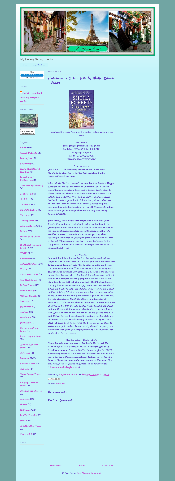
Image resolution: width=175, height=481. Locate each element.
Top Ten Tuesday (28, 416)
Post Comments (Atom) (89, 473)
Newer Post (56, 465)
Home (25, 65)
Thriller (23, 405)
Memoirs (24, 302)
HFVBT (23, 254)
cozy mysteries (28, 227)
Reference (25, 354)
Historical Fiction (28, 264)
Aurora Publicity (28, 154)
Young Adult (26, 435)
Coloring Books (28, 221)
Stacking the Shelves (31, 391)
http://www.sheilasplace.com (64, 367)
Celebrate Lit (26, 194)
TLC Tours (25, 410)
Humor (23, 270)
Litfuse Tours (27, 286)
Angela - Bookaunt (32, 92)
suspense (25, 400)
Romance (60, 383)
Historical (25, 259)
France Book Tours (30, 237)
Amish (23, 148)
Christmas (25, 216)
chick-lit (24, 200)
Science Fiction (27, 364)
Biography (25, 164)
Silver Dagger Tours (30, 375)
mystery (24, 313)
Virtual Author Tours (30, 427)
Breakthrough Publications (27, 180)
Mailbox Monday (29, 297)
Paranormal (26, 323)
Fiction (23, 232)
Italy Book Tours (28, 281)
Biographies (26, 159)
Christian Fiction (28, 210)
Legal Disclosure (39, 65)
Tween (23, 421)
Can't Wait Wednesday (31, 186)
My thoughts (26, 307)
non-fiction (25, 318)
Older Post (107, 465)
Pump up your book (30, 337)
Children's (25, 205)
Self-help (24, 370)
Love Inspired (27, 291)
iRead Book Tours (29, 275)
